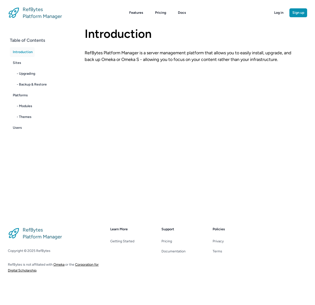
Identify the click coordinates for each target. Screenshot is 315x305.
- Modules (24, 106)
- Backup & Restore (32, 84)
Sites (17, 63)
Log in (279, 13)
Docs (182, 13)
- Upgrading (26, 74)
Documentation (173, 251)
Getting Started (122, 241)
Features (136, 13)
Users (17, 128)
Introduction (23, 52)
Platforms (20, 95)
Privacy (218, 241)
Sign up (298, 13)
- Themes (24, 117)
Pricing (160, 13)
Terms (217, 251)
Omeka (58, 264)
